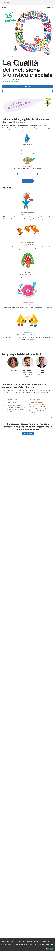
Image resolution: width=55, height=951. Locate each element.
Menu (4, 7)
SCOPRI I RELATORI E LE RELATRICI (27, 174)
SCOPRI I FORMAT (27, 151)
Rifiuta (47, 948)
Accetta (51, 948)
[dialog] (27, 944)
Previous (4, 369)
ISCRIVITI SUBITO (27, 86)
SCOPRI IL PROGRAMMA (27, 91)
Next (51, 369)
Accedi (50, 7)
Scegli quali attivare (5, 948)
